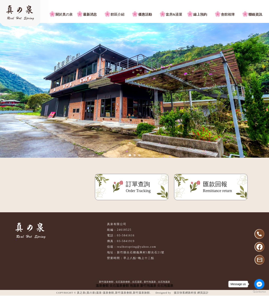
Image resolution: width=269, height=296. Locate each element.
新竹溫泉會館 (106, 281)
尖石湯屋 (137, 281)
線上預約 (200, 14)
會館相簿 (228, 14)
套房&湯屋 (174, 14)
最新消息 (90, 14)
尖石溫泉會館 (123, 281)
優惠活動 (145, 14)
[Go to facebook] (259, 284)
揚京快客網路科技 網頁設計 (191, 292)
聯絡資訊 (255, 14)
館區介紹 (117, 14)
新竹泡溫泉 (150, 281)
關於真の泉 (64, 14)
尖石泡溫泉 (164, 281)
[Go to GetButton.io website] (259, 292)
